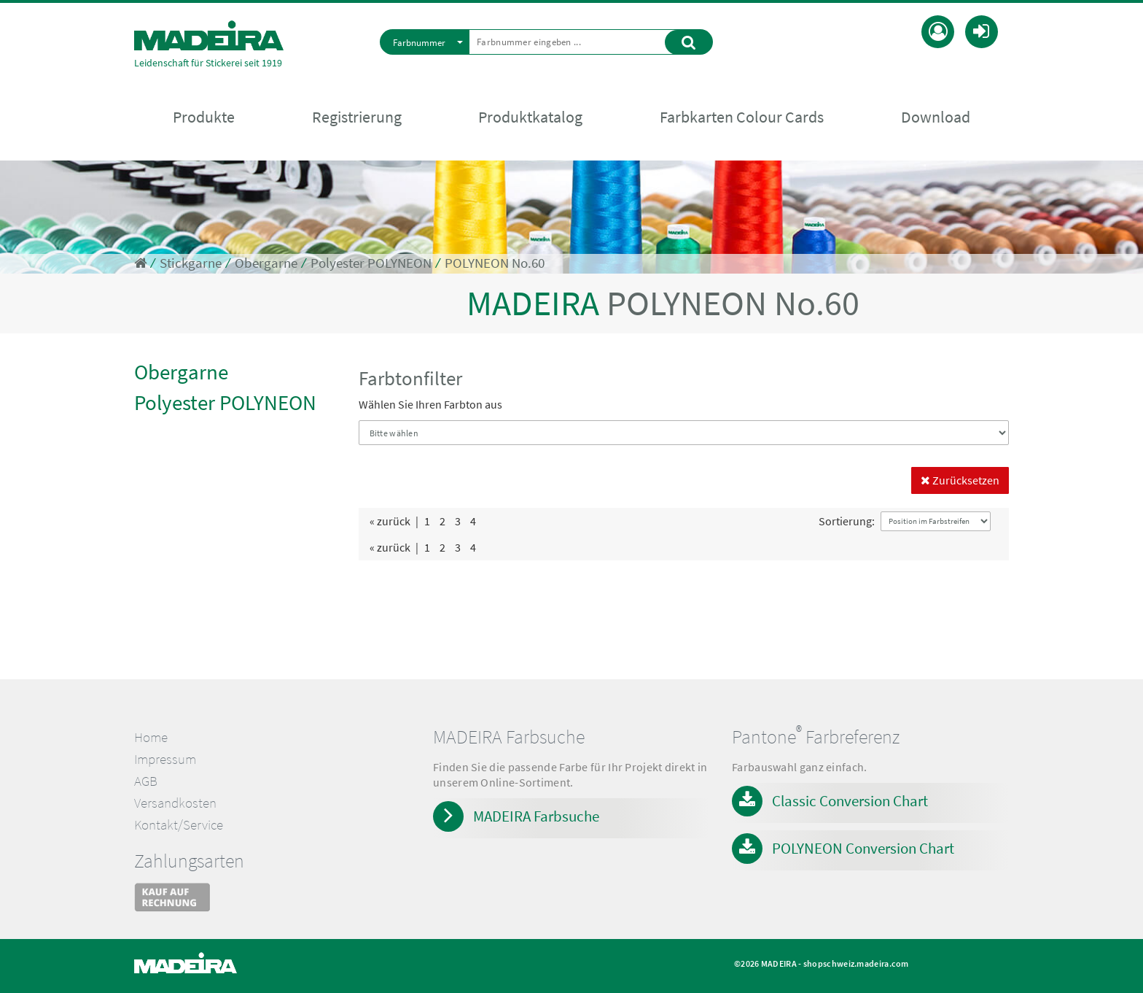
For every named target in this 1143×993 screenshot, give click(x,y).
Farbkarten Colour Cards (742, 117)
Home (151, 737)
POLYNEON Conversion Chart (863, 848)
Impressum (165, 759)
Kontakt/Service (178, 824)
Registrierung (357, 117)
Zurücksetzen (960, 480)
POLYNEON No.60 (495, 263)
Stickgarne (191, 263)
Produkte (204, 117)
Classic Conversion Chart (850, 801)
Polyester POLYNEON (371, 263)
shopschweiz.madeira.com (856, 963)
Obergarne (266, 263)
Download (935, 117)
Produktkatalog (530, 117)
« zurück (390, 521)
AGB (145, 781)
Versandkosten (175, 803)
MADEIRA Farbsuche (536, 816)
